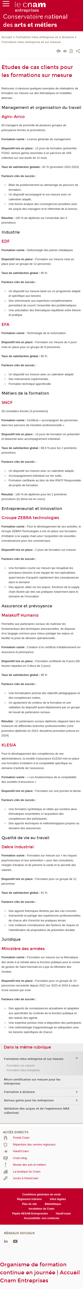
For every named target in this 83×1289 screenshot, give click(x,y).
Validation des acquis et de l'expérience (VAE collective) (37, 1110)
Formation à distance (19, 1092)
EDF (6, 241)
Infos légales (58, 1199)
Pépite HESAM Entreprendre (30, 1213)
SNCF (7, 402)
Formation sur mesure (21, 1065)
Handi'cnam (63, 1213)
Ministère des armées (23, 948)
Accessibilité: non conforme (41, 1218)
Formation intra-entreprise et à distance (45, 37)
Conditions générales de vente (41, 1194)
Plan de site (29, 1204)
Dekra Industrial (18, 846)
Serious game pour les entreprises (29, 1100)
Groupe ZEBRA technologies (30, 517)
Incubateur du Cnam (41, 1208)
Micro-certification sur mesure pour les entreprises (32, 1081)
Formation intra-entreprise (23, 1070)
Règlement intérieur (29, 1199)
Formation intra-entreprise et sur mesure (31, 42)
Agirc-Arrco (13, 116)
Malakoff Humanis (20, 615)
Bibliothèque (53, 1204)
